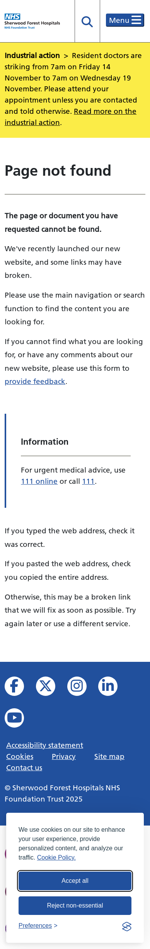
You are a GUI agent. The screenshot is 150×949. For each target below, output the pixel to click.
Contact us (24, 767)
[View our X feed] (51, 688)
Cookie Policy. (56, 857)
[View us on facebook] (19, 688)
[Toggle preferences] (38, 925)
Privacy (64, 756)
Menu (125, 20)
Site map (109, 756)
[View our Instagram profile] (82, 688)
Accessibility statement (44, 745)
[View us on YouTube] (19, 720)
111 (88, 481)
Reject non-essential (75, 905)
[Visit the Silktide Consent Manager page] (126, 925)
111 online (39, 481)
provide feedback (35, 381)
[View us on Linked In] (113, 688)
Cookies (19, 756)
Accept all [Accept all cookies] (74, 880)
